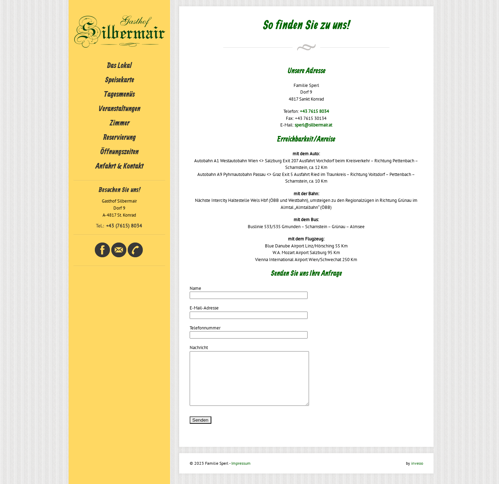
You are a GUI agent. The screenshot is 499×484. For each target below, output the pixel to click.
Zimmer (119, 123)
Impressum (241, 473)
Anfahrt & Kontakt (119, 166)
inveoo (417, 473)
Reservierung (119, 138)
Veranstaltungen (119, 109)
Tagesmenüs (119, 95)
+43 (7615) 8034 (124, 226)
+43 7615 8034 (314, 111)
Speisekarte (119, 80)
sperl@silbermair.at (313, 125)
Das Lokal (119, 66)
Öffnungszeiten (119, 152)
